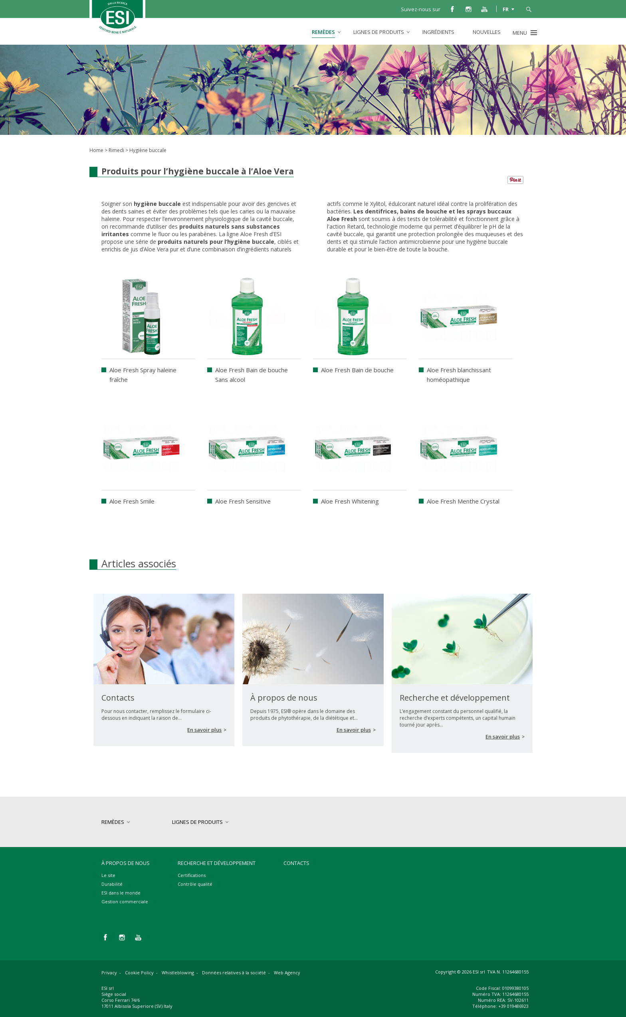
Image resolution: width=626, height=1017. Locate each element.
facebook (452, 9)
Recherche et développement (217, 863)
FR (506, 9)
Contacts (296, 863)
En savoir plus (204, 729)
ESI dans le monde (121, 893)
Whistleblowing (178, 973)
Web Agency (287, 973)
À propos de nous (125, 863)
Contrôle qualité (195, 884)
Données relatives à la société (234, 973)
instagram (468, 9)
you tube (484, 9)
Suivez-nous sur (420, 9)
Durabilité (112, 884)
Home (96, 150)
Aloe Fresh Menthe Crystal (463, 501)
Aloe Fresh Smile (132, 501)
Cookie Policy (139, 973)
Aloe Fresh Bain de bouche (357, 370)
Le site (108, 875)
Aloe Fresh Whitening (350, 501)
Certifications (192, 875)
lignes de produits (378, 32)
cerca (529, 9)
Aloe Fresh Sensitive (243, 501)
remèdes (323, 32)
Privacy (109, 973)
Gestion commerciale (124, 901)
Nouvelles (487, 32)
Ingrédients (438, 32)
